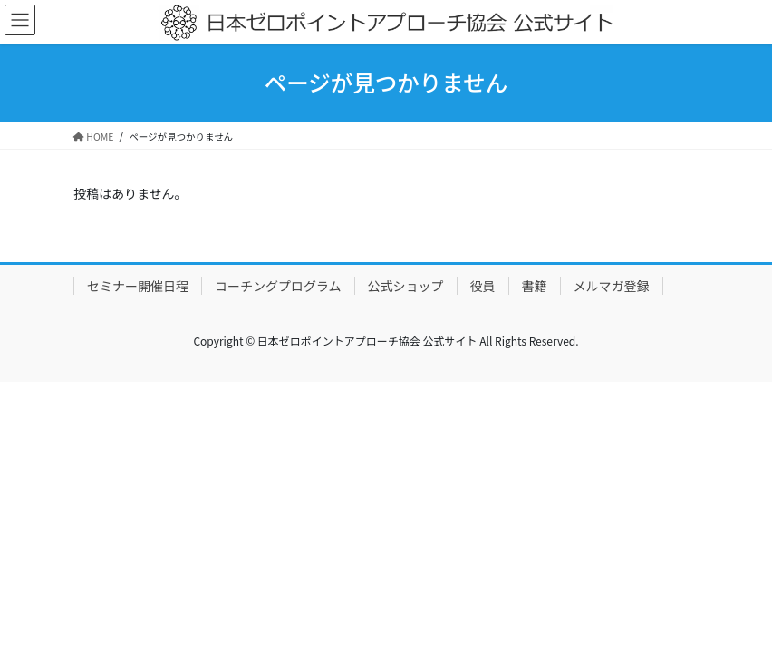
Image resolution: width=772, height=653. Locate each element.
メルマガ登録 (612, 286)
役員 (483, 286)
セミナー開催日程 (137, 286)
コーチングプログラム (278, 286)
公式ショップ (406, 286)
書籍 (534, 286)
